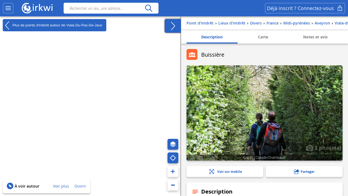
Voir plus (61, 186)
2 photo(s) (323, 147)
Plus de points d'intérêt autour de (52, 25)
